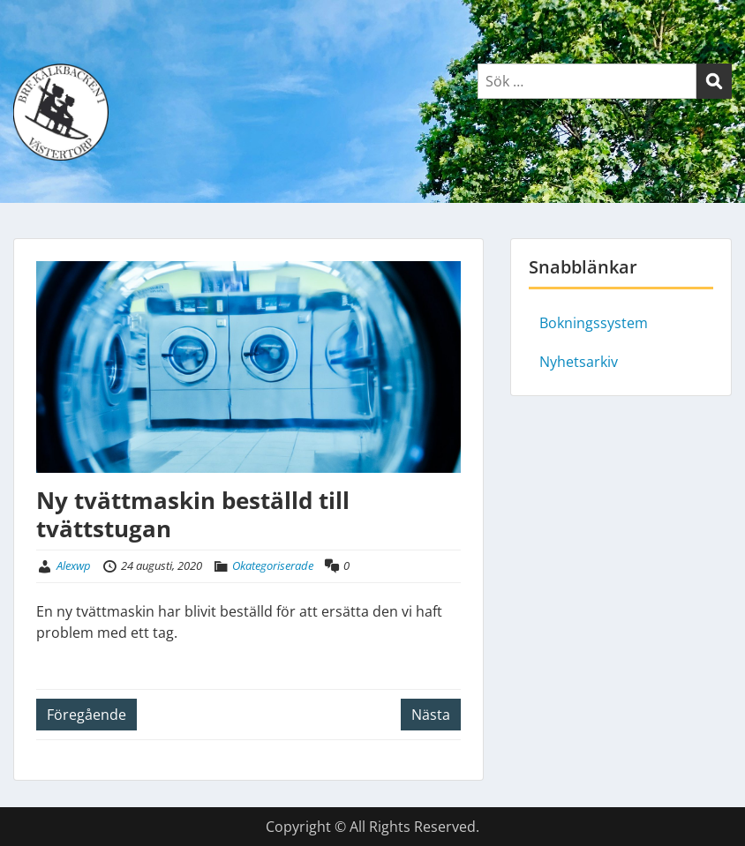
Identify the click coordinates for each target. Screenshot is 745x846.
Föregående (86, 714)
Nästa (430, 714)
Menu (31, 51)
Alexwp (73, 565)
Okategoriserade (272, 565)
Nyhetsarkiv (578, 361)
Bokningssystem (593, 323)
